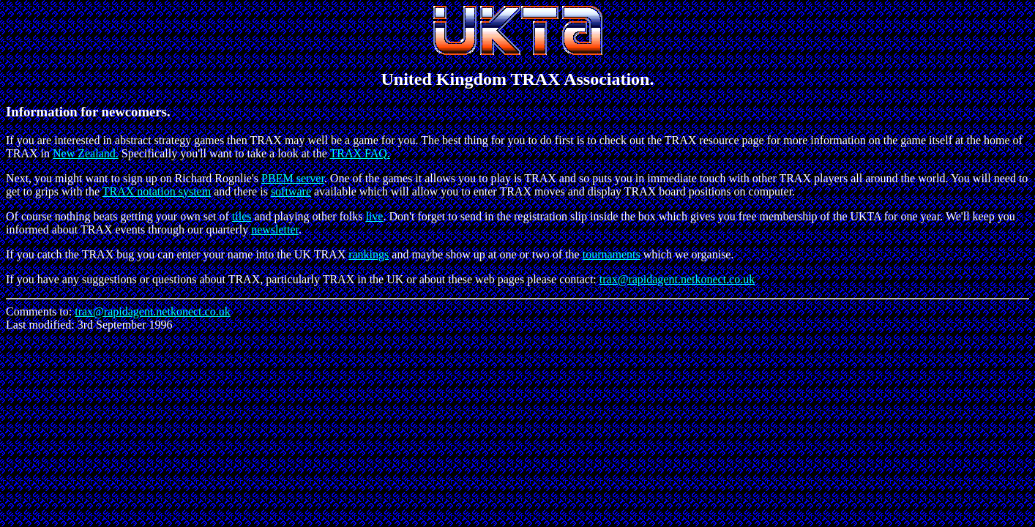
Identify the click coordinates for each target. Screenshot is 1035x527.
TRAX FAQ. (359, 153)
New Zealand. (86, 153)
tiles (242, 216)
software (291, 191)
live (374, 216)
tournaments (611, 254)
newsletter (275, 229)
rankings (368, 254)
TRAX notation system (156, 191)
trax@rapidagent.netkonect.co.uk (677, 279)
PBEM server (292, 178)
